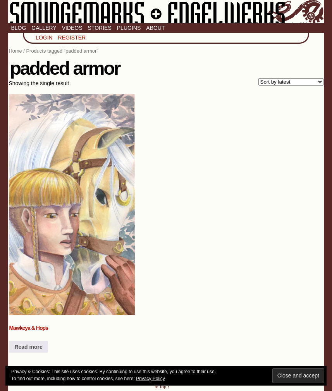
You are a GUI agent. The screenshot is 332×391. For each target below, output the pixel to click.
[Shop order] (290, 82)
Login (44, 37)
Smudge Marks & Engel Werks (166, 11)
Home (15, 51)
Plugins (129, 28)
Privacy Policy (150, 378)
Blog (18, 28)
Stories (100, 28)
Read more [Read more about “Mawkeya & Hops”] (28, 347)
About (155, 28)
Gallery (43, 28)
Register (72, 37)
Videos (72, 28)
